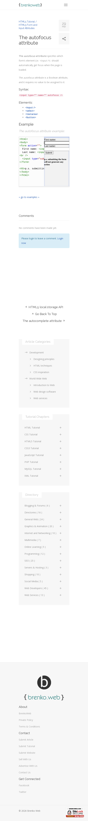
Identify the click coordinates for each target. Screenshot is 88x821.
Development (34, 352)
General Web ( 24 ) (43, 519)
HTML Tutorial (43, 427)
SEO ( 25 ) (43, 560)
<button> (30, 117)
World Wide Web (35, 378)
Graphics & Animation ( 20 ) (43, 526)
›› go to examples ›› (29, 197)
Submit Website (27, 752)
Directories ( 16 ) (43, 512)
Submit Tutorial (27, 746)
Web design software (42, 391)
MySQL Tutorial (43, 468)
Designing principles (41, 359)
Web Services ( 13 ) (43, 595)
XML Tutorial (43, 475)
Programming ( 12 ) (43, 553)
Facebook (24, 785)
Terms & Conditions (29, 726)
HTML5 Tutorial (43, 441)
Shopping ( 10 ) (43, 574)
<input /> (30, 107)
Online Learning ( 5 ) (43, 546)
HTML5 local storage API (44, 307)
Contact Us (25, 772)
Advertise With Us (28, 765)
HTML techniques (40, 365)
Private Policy (26, 720)
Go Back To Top (44, 314)
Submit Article (26, 739)
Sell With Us (25, 759)
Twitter (22, 791)
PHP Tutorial (43, 462)
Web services (38, 398)
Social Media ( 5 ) (43, 581)
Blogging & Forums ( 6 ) (43, 505)
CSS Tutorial (43, 434)
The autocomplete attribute (44, 321)
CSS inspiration (39, 372)
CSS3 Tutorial (43, 448)
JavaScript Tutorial (43, 455)
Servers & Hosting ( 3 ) (43, 567)
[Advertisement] (44, 271)
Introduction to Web (42, 385)
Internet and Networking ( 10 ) (43, 533)
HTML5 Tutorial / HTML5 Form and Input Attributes (28, 25)
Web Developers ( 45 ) (43, 588)
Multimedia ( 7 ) (43, 540)
